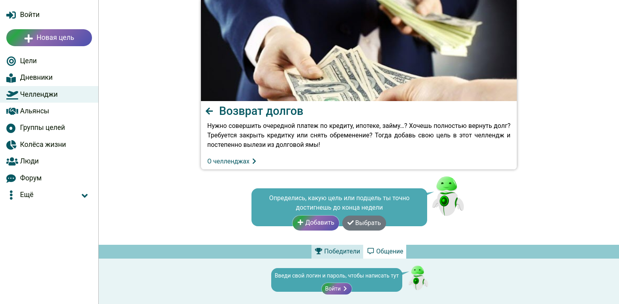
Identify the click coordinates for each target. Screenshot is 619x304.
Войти (336, 288)
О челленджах (232, 161)
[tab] (384, 251)
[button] (49, 194)
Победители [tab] (337, 251)
